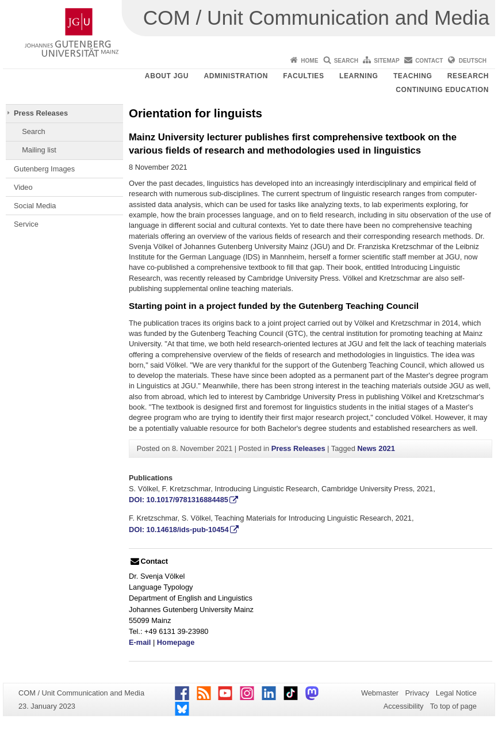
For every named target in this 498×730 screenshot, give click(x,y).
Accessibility (404, 706)
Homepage (175, 642)
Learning (358, 76)
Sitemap (386, 61)
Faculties (303, 76)
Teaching (412, 76)
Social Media (35, 205)
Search (346, 61)
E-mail (140, 642)
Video (23, 187)
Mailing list (39, 150)
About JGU (167, 76)
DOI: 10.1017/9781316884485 (178, 499)
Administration (236, 76)
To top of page (453, 706)
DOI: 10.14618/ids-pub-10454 (179, 529)
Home (309, 61)
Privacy (417, 693)
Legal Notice (456, 693)
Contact (429, 61)
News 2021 (375, 448)
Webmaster (380, 693)
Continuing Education (442, 90)
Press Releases (41, 113)
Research (468, 76)
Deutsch (472, 61)
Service (26, 224)
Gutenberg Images (44, 169)
